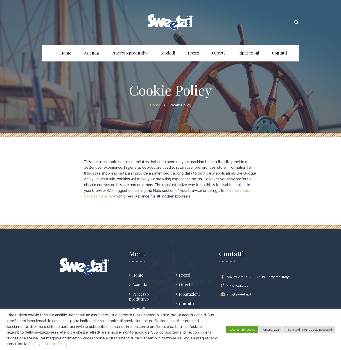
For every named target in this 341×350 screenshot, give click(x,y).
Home (137, 275)
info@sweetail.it (237, 294)
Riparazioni (189, 294)
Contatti (186, 303)
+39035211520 (235, 285)
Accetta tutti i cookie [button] (242, 329)
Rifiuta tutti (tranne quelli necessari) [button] (309, 329)
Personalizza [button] (270, 329)
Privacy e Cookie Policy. (48, 344)
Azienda (139, 284)
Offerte (186, 284)
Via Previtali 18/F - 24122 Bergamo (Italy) (256, 277)
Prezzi (184, 275)
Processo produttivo (139, 297)
